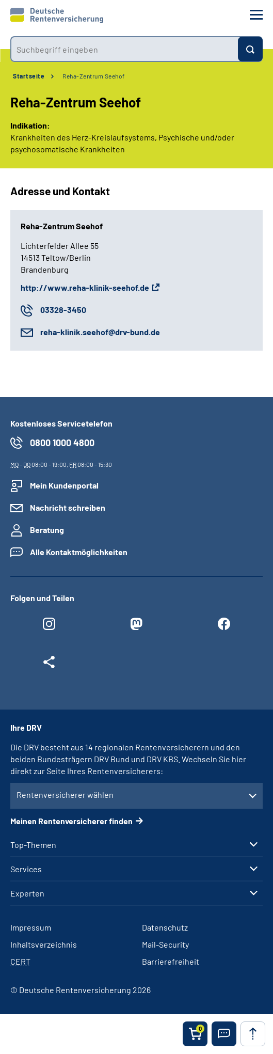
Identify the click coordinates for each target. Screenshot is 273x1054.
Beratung (47, 529)
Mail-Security (165, 944)
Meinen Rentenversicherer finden (71, 821)
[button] (224, 1033)
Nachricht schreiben (67, 507)
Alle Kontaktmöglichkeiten (78, 552)
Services (26, 869)
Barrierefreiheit (170, 961)
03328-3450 (63, 309)
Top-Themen (33, 845)
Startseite (28, 76)
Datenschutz (165, 927)
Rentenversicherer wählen (65, 794)
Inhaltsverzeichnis (43, 944)
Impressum (30, 927)
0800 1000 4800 (62, 442)
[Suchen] (250, 49)
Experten (27, 893)
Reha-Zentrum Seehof (93, 76)
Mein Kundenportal (64, 485)
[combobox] (124, 49)
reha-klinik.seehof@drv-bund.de (100, 332)
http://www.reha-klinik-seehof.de (85, 287)
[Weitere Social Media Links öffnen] (49, 665)
